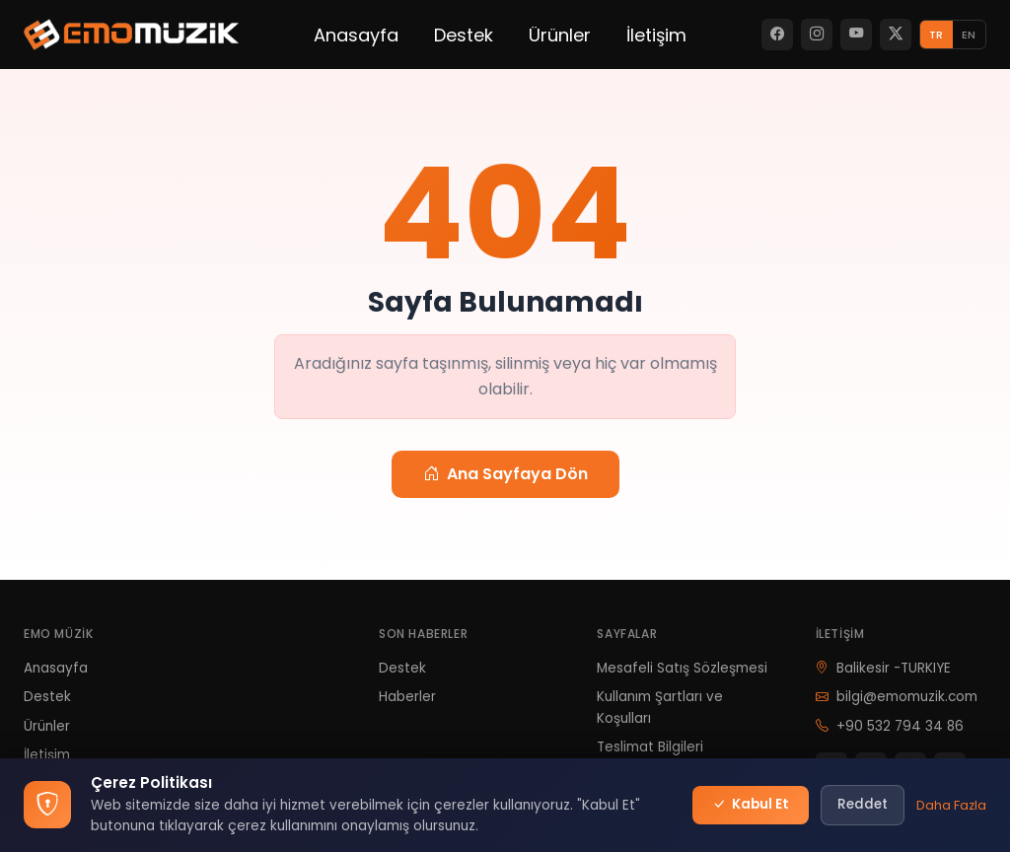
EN (968, 34)
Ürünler (560, 35)
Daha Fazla (951, 805)
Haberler (407, 696)
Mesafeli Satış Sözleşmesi (682, 668)
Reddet (862, 804)
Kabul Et (750, 805)
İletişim (656, 35)
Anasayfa (356, 35)
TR (936, 34)
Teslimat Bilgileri (650, 747)
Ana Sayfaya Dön (505, 474)
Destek (463, 35)
